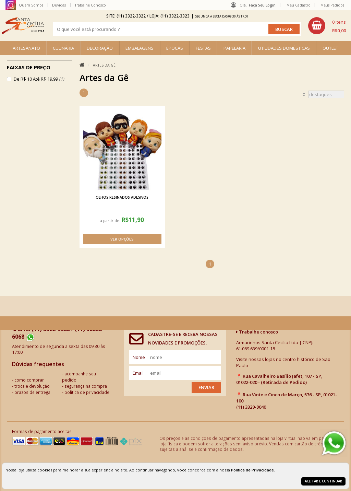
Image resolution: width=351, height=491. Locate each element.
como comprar (29, 380)
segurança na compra (85, 386)
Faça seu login (262, 5)
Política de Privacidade (252, 469)
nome (139, 357)
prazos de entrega (32, 392)
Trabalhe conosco (257, 332)
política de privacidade (86, 392)
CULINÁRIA (63, 48)
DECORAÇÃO (100, 48)
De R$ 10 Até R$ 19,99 (39, 79)
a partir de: (110, 220)
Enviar (206, 387)
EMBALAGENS (139, 48)
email (138, 373)
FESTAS (203, 48)
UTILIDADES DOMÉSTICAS (284, 48)
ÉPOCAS (174, 48)
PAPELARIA (234, 48)
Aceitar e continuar (323, 481)
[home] (23, 25)
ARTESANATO (26, 48)
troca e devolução (32, 386)
